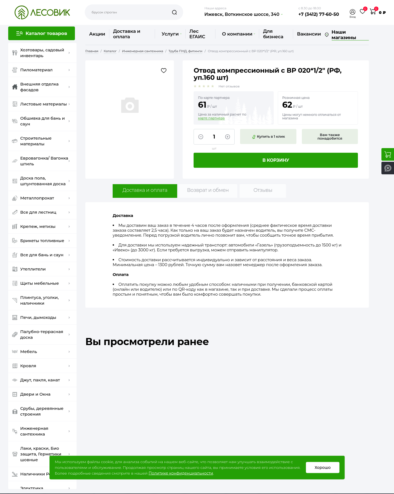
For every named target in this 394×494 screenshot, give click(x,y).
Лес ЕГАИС (197, 33)
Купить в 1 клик (268, 136)
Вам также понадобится (329, 136)
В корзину (275, 160)
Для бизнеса (273, 33)
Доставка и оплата (126, 33)
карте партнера (211, 118)
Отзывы (262, 190)
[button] (353, 12)
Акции (97, 34)
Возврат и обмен (208, 190)
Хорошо (322, 467)
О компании (238, 34)
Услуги (171, 34)
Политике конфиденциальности (180, 473)
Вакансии (309, 34)
